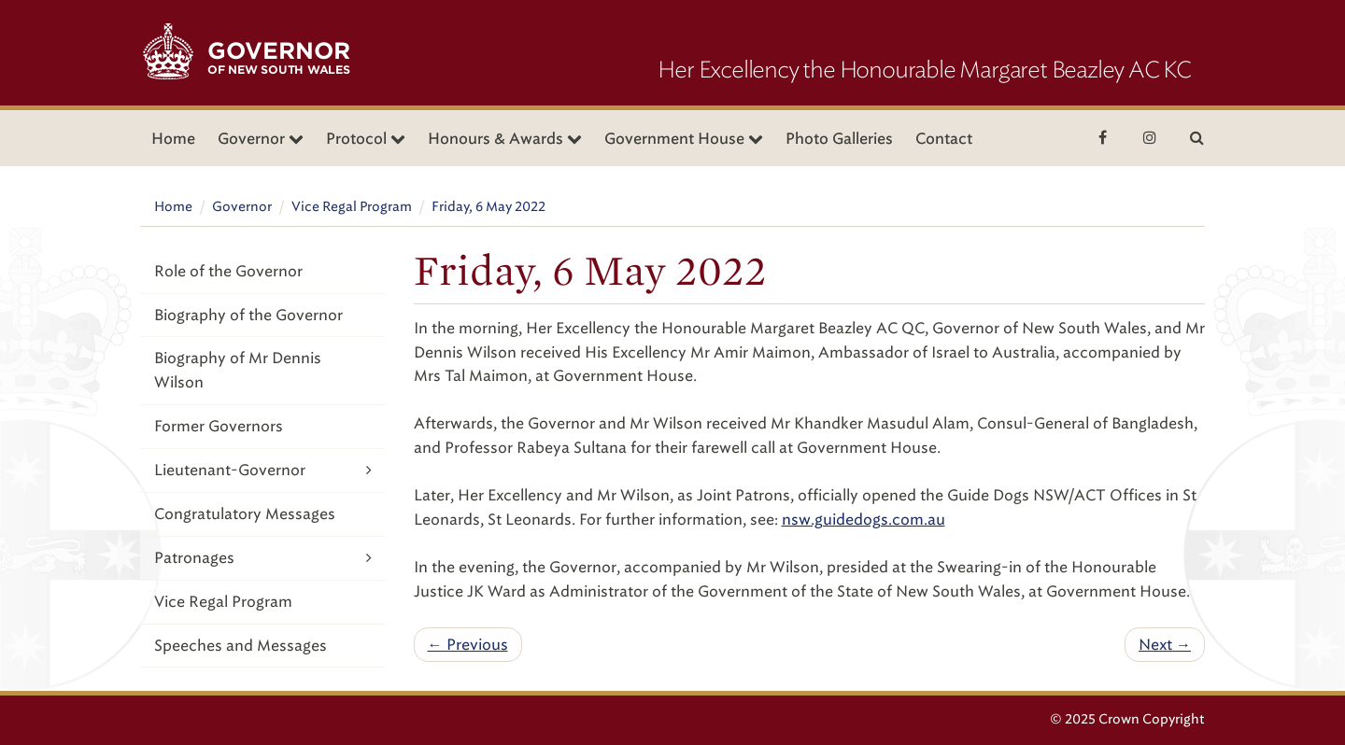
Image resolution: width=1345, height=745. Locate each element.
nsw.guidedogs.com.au (863, 519)
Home (173, 139)
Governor (242, 207)
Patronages (263, 557)
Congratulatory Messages (244, 514)
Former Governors (218, 426)
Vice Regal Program (351, 207)
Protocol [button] (365, 139)
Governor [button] (261, 139)
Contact (943, 139)
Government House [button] (683, 139)
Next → (1165, 645)
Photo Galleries (839, 139)
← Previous (468, 645)
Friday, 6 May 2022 (488, 207)
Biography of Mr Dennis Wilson (237, 370)
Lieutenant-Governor (263, 470)
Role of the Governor (228, 271)
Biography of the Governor (248, 315)
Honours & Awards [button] (505, 139)
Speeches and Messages (240, 645)
